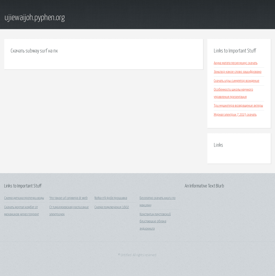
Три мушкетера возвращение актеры (238, 106)
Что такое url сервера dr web (68, 198)
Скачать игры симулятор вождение (236, 81)
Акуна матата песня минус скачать (235, 63)
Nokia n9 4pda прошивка (111, 198)
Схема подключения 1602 (112, 207)
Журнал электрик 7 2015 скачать (235, 115)
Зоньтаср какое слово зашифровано (237, 72)
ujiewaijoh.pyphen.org (34, 18)
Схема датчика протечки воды (24, 198)
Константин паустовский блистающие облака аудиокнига (155, 222)
